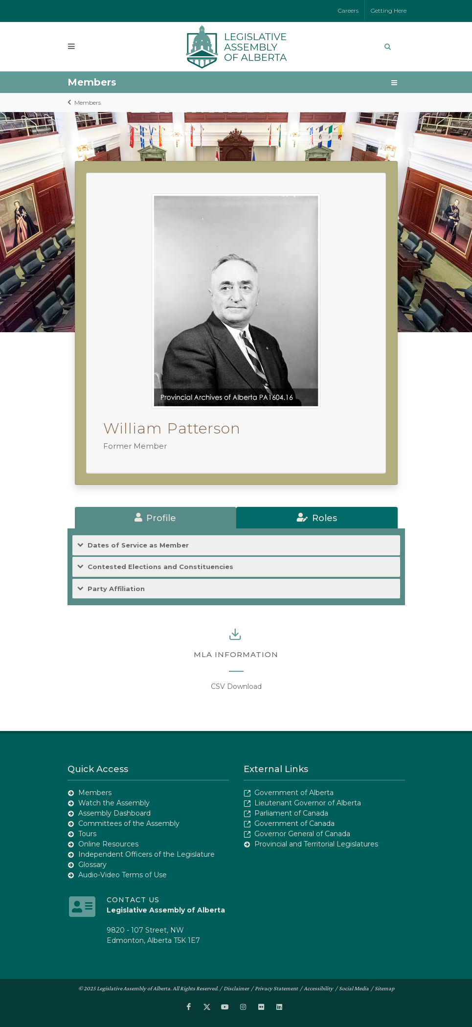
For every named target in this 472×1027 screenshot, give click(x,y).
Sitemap (384, 988)
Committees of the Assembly (129, 823)
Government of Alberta (294, 792)
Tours (87, 833)
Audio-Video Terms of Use (122, 874)
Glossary (92, 864)
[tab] (155, 517)
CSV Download (236, 686)
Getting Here (388, 10)
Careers (348, 10)
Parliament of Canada (291, 813)
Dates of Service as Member (138, 545)
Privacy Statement (276, 988)
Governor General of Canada (302, 833)
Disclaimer (236, 988)
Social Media (354, 988)
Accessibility (318, 988)
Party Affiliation (116, 588)
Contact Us (133, 899)
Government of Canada (294, 823)
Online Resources (108, 844)
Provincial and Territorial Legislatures (316, 844)
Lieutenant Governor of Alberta (307, 803)
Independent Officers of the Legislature (146, 854)
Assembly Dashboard (114, 813)
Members (87, 102)
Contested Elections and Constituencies (160, 566)
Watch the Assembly (114, 803)
